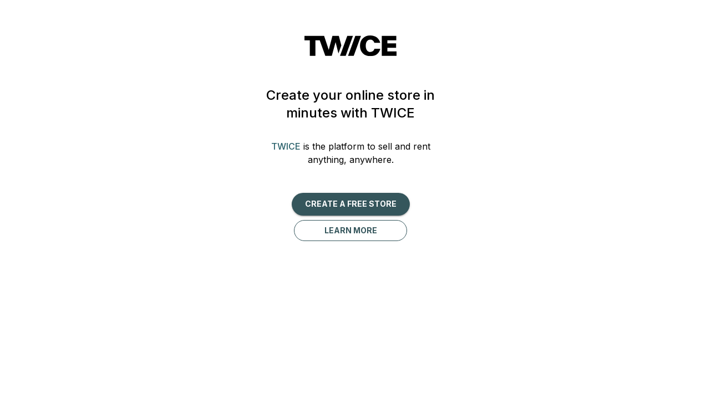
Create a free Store (351, 203)
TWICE (286, 146)
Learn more (350, 230)
